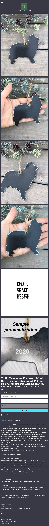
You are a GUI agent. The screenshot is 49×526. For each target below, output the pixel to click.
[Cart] (47, 2)
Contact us (27, 508)
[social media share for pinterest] (8, 415)
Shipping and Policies (11, 508)
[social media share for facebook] (1, 415)
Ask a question (14, 415)
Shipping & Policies (14, 420)
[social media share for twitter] (4, 415)
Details (3, 420)
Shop (2, 508)
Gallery (20, 508)
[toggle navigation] (2, 2)
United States (13, 392)
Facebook (3, 513)
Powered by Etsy (5, 523)
